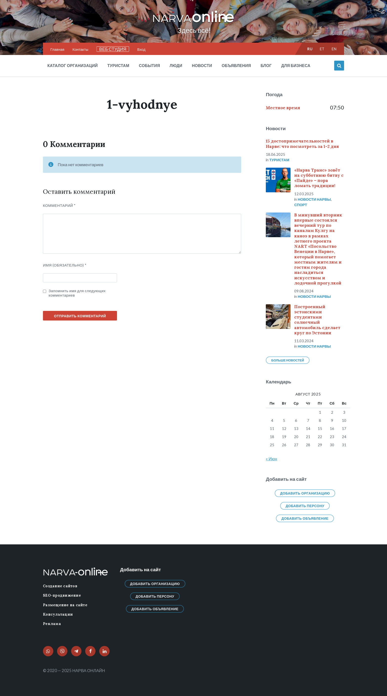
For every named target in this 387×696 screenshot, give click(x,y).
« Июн (271, 458)
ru (309, 49)
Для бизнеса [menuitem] (295, 65)
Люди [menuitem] (176, 65)
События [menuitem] (149, 65)
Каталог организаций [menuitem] (72, 65)
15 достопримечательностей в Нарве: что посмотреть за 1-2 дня (302, 143)
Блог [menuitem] (266, 65)
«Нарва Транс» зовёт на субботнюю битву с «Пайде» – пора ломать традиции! (319, 178)
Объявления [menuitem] (236, 65)
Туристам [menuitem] (118, 65)
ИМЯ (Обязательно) (65, 265)
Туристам (279, 160)
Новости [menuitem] (202, 65)
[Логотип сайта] (193, 22)
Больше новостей (287, 360)
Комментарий (59, 205)
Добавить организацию (305, 493)
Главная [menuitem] (57, 49)
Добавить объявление (305, 518)
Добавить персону (305, 506)
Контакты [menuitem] (80, 49)
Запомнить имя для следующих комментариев (77, 292)
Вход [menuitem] (141, 49)
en (334, 49)
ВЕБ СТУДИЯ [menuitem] (112, 49)
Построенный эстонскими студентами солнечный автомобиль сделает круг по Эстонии (317, 320)
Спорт (300, 204)
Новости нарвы (314, 199)
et (322, 49)
